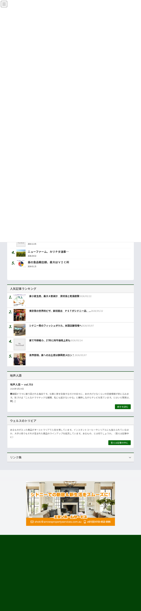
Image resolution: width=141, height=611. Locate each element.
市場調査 (16, 595)
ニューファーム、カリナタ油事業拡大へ (52, 252)
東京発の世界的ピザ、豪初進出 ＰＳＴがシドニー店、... (60, 311)
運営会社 (13, 588)
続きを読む (122, 406)
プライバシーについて (44, 538)
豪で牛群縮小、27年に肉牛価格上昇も (49, 340)
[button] (37, 557)
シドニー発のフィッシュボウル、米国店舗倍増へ (55, 325)
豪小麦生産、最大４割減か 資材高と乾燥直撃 (54, 296)
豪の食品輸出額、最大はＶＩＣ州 (48, 262)
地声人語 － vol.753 (21, 384)
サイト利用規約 (18, 538)
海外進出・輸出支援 (21, 601)
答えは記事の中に (119, 442)
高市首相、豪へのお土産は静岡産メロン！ (52, 355)
